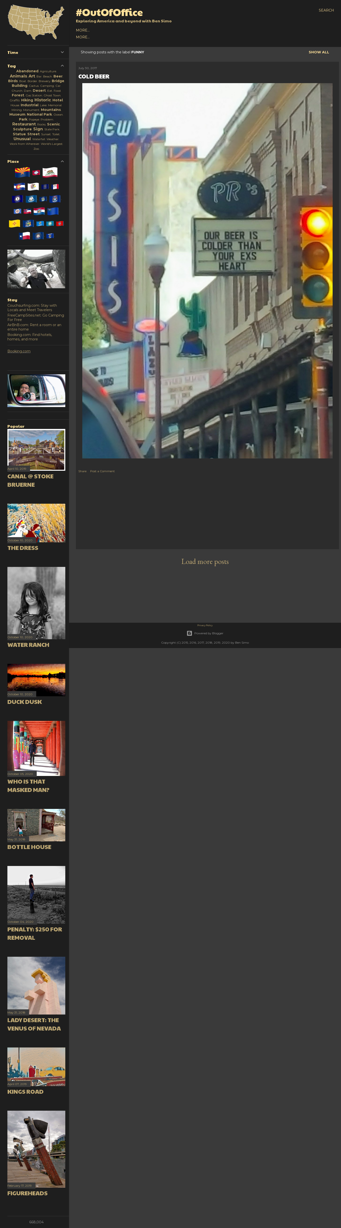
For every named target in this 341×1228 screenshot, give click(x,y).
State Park (51, 129)
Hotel (57, 100)
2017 (123, 30)
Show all (319, 52)
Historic (42, 99)
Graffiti (15, 100)
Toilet (56, 134)
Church (17, 90)
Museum (17, 114)
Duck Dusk (24, 701)
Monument (31, 110)
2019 (101, 30)
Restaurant (24, 123)
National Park (39, 114)
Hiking (27, 100)
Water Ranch (28, 644)
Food (57, 90)
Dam (27, 90)
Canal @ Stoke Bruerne (30, 480)
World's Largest (52, 144)
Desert (39, 90)
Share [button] (82, 471)
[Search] (326, 10)
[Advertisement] (207, 512)
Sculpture (22, 129)
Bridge (58, 81)
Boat (22, 81)
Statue (19, 134)
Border (32, 81)
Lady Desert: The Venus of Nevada (34, 1024)
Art (32, 76)
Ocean (58, 114)
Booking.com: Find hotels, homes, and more (29, 337)
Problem (47, 119)
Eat (49, 90)
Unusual (22, 138)
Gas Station (34, 95)
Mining (17, 110)
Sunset (46, 134)
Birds (13, 81)
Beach (47, 76)
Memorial (55, 105)
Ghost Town (52, 95)
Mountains (51, 109)
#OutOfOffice (109, 11)
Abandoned (27, 71)
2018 (112, 30)
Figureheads (27, 1193)
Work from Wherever (24, 144)
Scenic (53, 124)
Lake (43, 105)
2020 (89, 30)
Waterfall (38, 139)
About (176, 30)
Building (19, 85)
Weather (53, 139)
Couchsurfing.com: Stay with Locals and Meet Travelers (32, 307)
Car (58, 86)
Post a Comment (102, 471)
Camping (47, 86)
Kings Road (25, 1091)
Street (33, 134)
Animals (18, 76)
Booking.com (19, 351)
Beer (58, 76)
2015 (144, 30)
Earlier (159, 30)
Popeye (34, 119)
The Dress (22, 547)
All (79, 30)
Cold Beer (93, 76)
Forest (18, 95)
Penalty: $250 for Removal (34, 933)
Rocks (41, 124)
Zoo (36, 149)
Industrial (29, 105)
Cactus (34, 86)
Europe (118, 37)
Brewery (44, 81)
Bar (39, 76)
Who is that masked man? (28, 785)
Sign (38, 128)
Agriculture (48, 71)
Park (23, 119)
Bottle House (29, 846)
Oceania (137, 37)
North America (92, 37)
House (15, 105)
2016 (134, 30)
